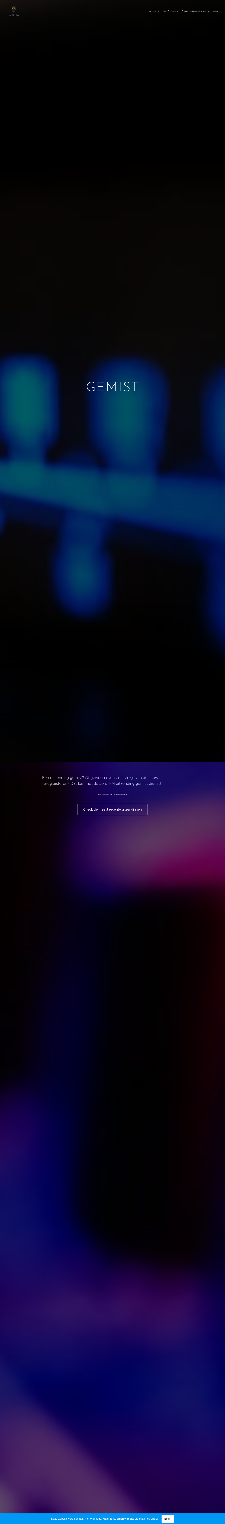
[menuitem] (154, 11)
